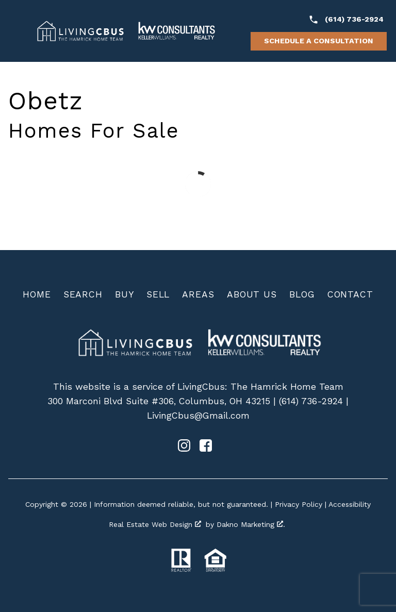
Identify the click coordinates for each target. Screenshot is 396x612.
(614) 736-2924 (311, 401)
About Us (252, 294)
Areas (198, 294)
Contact (350, 294)
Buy (124, 294)
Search (83, 294)
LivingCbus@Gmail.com (198, 415)
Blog (302, 294)
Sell (158, 294)
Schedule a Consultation (318, 41)
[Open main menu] (18, 31)
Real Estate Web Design (155, 524)
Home (37, 294)
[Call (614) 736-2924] (346, 19)
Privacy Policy (298, 504)
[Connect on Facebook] (206, 448)
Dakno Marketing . (251, 524)
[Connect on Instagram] (184, 448)
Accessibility (349, 504)
